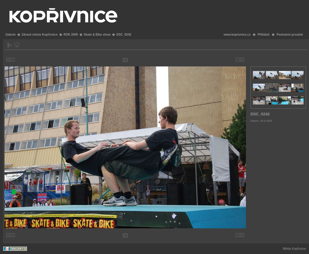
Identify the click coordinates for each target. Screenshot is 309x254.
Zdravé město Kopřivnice (39, 34)
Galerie (10, 34)
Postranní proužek (290, 34)
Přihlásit (263, 34)
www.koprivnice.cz (237, 34)
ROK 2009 (71, 34)
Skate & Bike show (97, 34)
